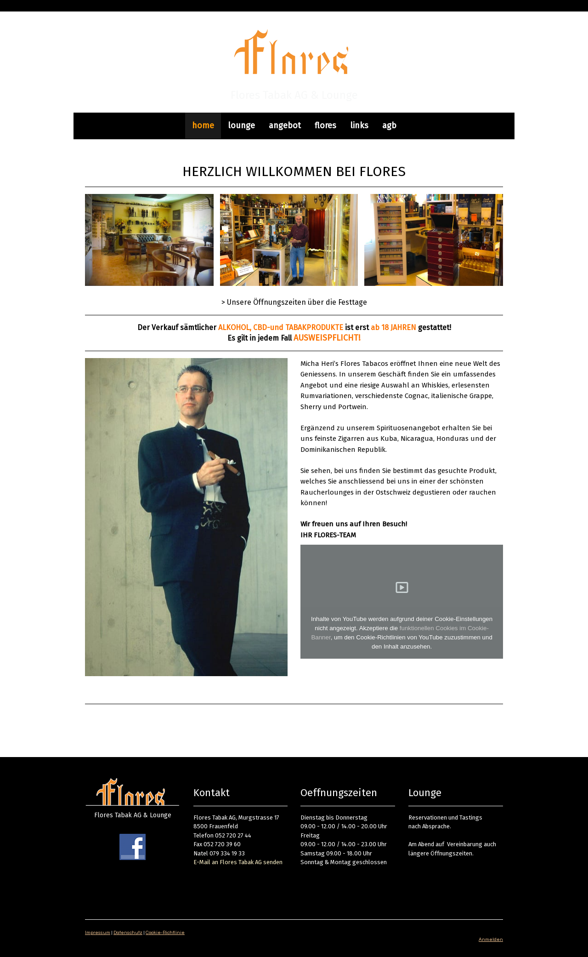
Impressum (97, 932)
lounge (241, 125)
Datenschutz (127, 932)
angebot (285, 125)
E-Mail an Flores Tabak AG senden (238, 862)
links (359, 125)
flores (325, 125)
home (203, 125)
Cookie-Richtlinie (165, 932)
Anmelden (491, 939)
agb (389, 125)
